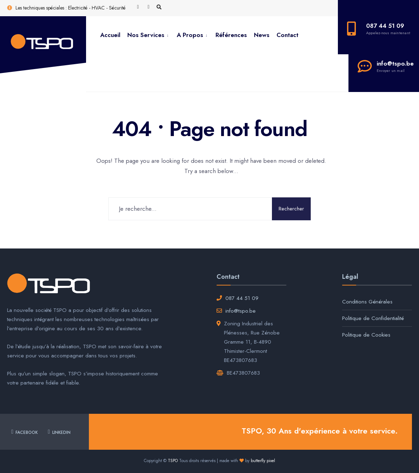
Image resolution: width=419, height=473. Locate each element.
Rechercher (291, 209)
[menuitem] (148, 35)
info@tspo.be (240, 311)
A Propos (190, 35)
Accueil (110, 35)
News (261, 35)
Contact (287, 35)
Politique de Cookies (366, 335)
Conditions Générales (367, 302)
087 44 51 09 (242, 298)
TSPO (173, 460)
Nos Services (145, 35)
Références (231, 35)
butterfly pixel (263, 460)
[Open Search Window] (159, 7)
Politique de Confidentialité (373, 318)
